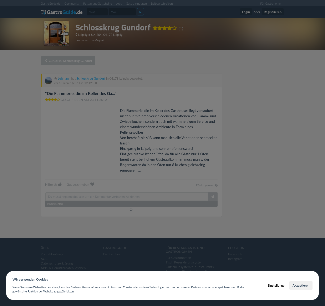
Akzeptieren (301, 285)
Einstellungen (277, 285)
